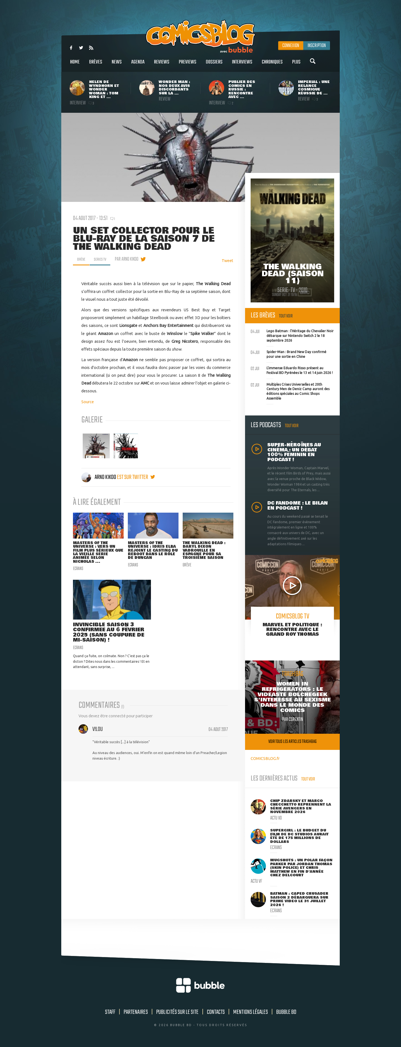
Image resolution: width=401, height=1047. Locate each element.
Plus (296, 65)
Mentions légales (250, 1012)
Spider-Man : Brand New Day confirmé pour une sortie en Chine (288, 353)
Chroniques (272, 65)
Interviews (242, 65)
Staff (110, 1012)
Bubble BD (286, 1012)
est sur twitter (136, 477)
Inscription (316, 46)
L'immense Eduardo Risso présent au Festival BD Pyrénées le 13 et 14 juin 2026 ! (292, 370)
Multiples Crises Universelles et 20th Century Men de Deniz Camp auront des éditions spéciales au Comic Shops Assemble (290, 390)
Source (87, 401)
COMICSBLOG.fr (265, 758)
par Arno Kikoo (130, 259)
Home (74, 65)
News (116, 65)
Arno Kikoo (99, 477)
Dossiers (214, 65)
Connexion (290, 46)
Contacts (216, 1012)
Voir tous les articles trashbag (292, 741)
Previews (187, 65)
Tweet (227, 260)
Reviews (161, 65)
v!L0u (97, 733)
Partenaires (136, 1012)
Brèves (95, 65)
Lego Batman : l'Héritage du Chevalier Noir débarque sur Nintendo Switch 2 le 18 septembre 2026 (292, 335)
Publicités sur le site (177, 1012)
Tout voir (286, 316)
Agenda (137, 65)
